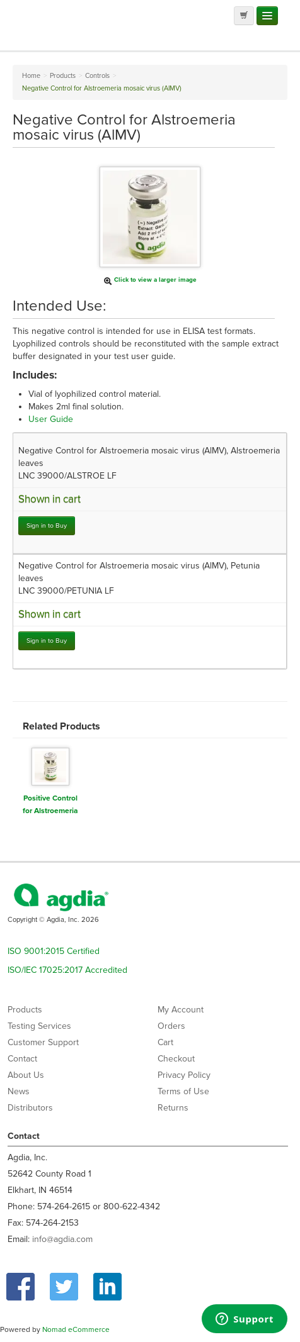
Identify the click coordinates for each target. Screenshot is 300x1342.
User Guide (50, 419)
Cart (165, 1042)
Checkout (176, 1058)
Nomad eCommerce (76, 1329)
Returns (173, 1107)
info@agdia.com (62, 1239)
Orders (171, 1026)
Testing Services (39, 1026)
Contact (22, 1058)
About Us (26, 1075)
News (19, 1091)
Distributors (30, 1107)
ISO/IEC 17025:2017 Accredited (67, 970)
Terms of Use (183, 1091)
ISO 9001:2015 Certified (54, 951)
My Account (181, 1009)
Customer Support (43, 1042)
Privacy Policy (184, 1075)
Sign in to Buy (46, 525)
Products (25, 1009)
